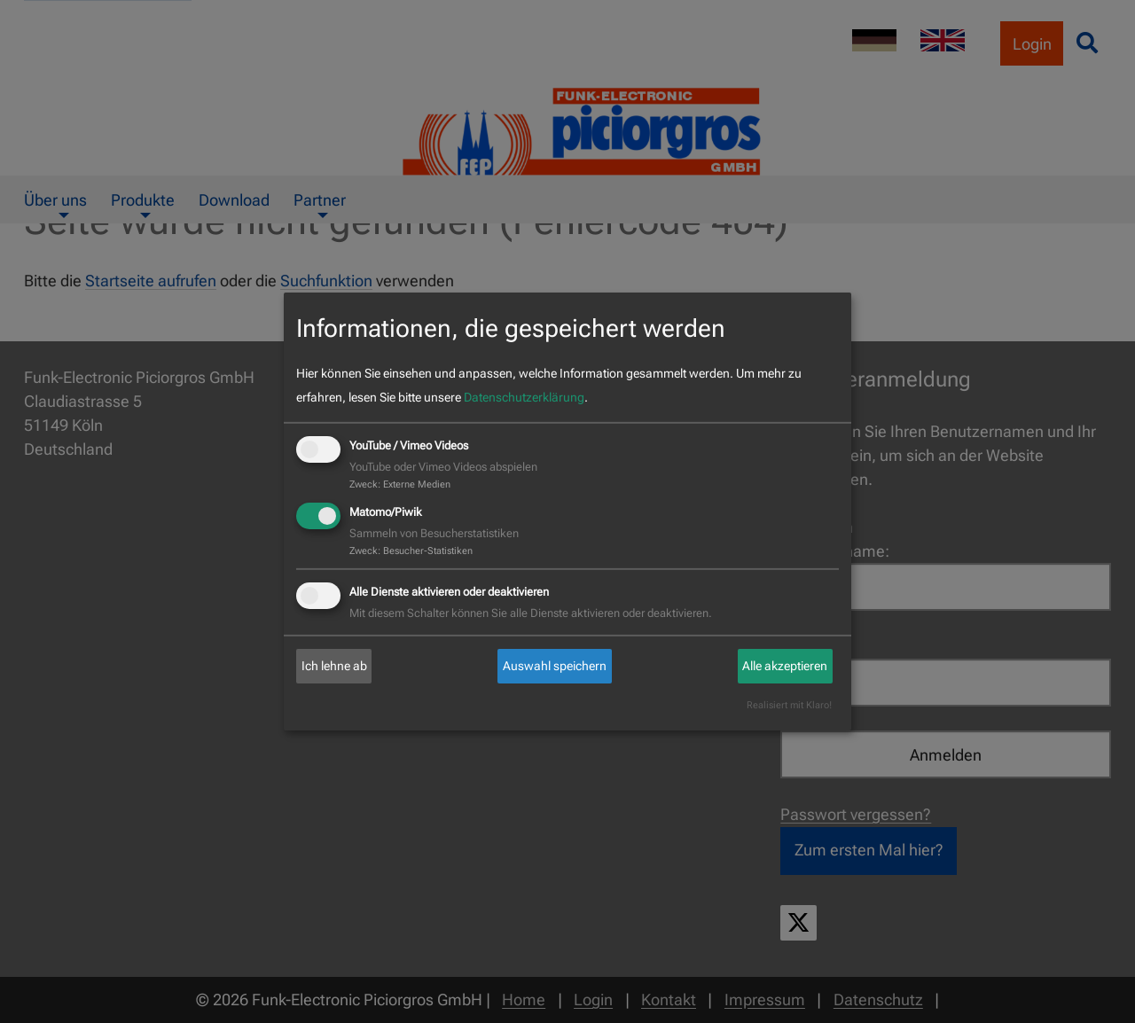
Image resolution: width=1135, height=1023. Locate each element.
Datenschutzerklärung (524, 397)
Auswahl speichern (555, 666)
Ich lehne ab (334, 666)
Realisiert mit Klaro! (789, 706)
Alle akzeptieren (784, 666)
